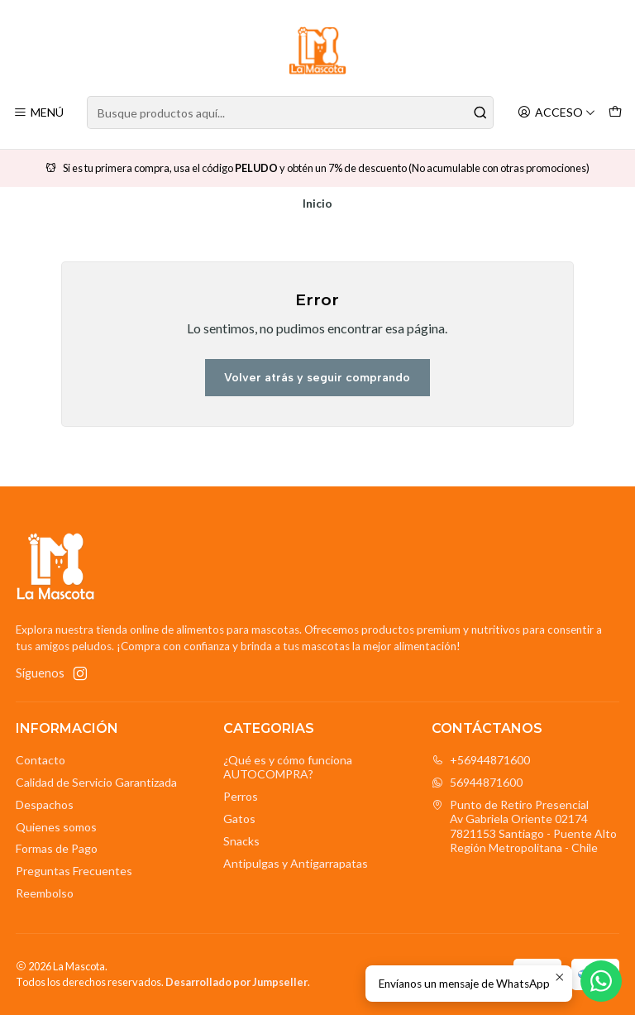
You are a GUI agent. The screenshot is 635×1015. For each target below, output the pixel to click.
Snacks (241, 841)
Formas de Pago (57, 848)
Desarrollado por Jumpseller (236, 982)
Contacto (40, 760)
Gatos (239, 819)
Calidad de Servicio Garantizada (96, 782)
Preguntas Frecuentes (74, 871)
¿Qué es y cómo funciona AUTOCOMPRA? (287, 767)
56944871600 (477, 782)
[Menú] (38, 113)
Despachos (45, 804)
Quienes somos (56, 827)
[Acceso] (556, 113)
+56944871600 (481, 760)
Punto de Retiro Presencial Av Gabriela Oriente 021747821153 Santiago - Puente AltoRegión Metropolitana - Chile (524, 826)
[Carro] (615, 113)
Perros (240, 796)
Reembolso (45, 893)
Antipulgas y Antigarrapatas (295, 863)
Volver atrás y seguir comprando (317, 378)
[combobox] (290, 112)
